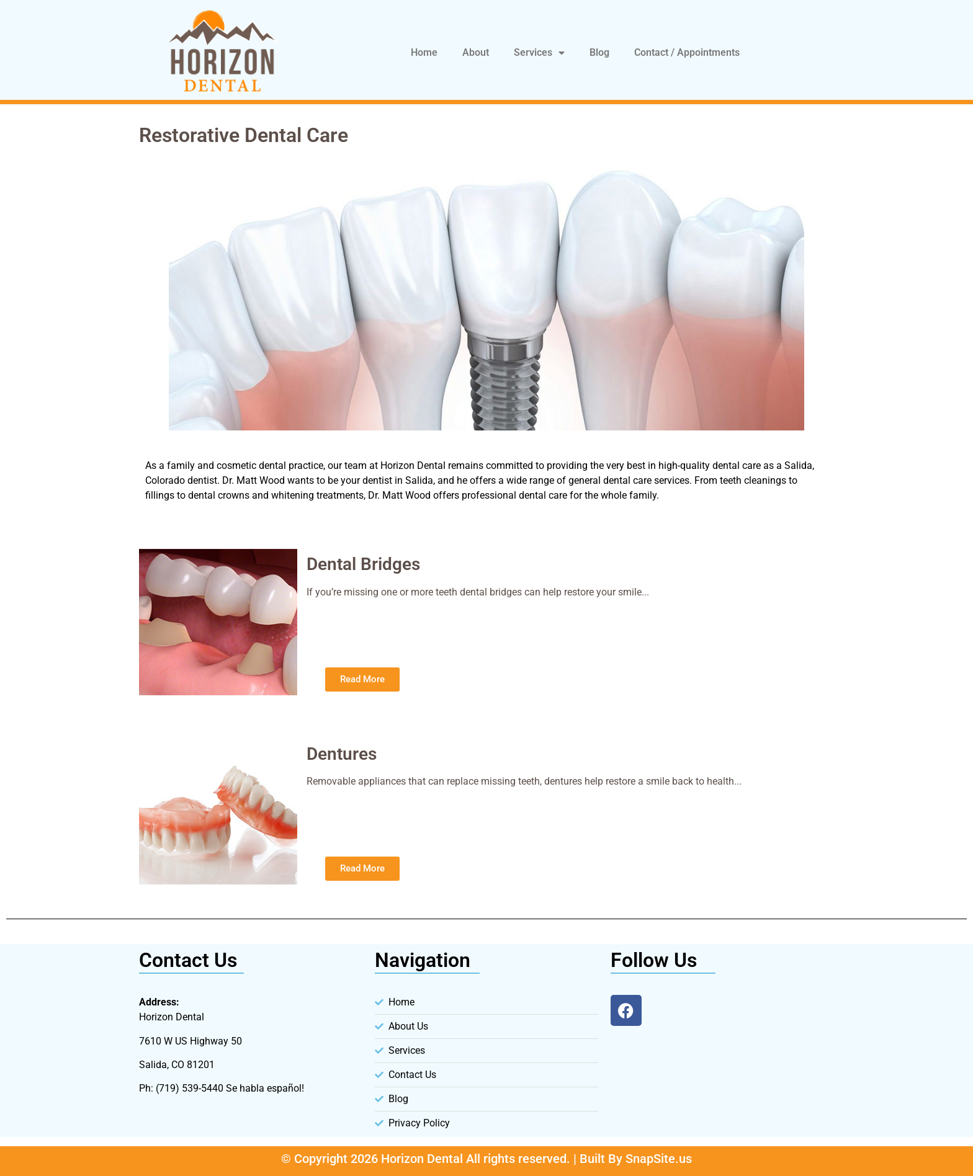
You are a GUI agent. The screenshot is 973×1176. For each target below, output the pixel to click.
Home (424, 52)
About (475, 52)
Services (539, 53)
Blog (599, 52)
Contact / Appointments (687, 52)
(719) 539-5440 (189, 1088)
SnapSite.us (659, 1158)
